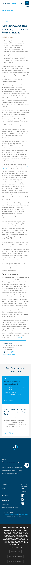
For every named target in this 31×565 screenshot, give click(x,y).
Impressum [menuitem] (5, 500)
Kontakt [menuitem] (4, 484)
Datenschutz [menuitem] (6, 504)
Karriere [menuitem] (4, 488)
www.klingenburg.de (16, 337)
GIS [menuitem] (3, 491)
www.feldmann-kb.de (9, 354)
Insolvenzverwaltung (14, 514)
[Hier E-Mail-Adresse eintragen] (13, 462)
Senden (27, 465)
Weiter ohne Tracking (15, 556)
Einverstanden (15, 551)
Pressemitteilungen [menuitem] (7, 10)
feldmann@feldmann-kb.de (13, 352)
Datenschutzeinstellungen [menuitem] (10, 507)
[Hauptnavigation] (27, 3)
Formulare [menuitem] (5, 495)
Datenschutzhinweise (15, 561)
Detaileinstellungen (14, 547)
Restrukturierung (24, 514)
